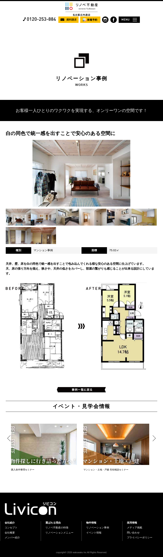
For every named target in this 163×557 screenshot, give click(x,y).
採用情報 (132, 522)
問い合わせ (133, 532)
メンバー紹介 (12, 537)
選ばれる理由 (53, 522)
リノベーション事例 (97, 527)
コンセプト (11, 527)
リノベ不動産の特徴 (56, 527)
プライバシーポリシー (139, 537)
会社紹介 (10, 522)
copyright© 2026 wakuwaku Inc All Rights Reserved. (81, 552)
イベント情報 (93, 532)
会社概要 (10, 532)
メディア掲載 (134, 527)
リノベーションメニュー (59, 532)
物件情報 (91, 522)
